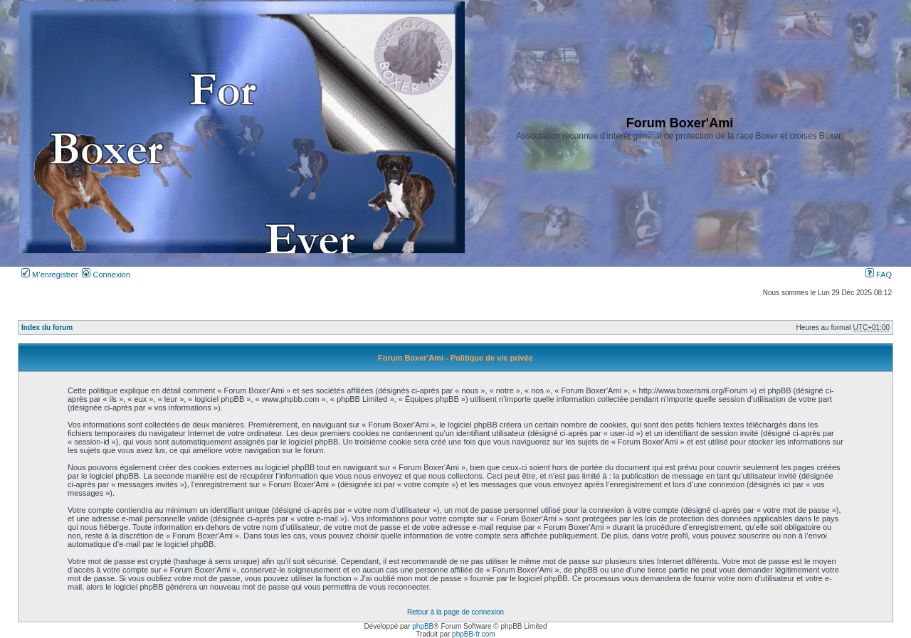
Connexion (106, 274)
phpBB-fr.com (473, 634)
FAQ (878, 274)
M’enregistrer (49, 274)
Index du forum (47, 327)
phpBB (422, 626)
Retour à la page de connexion (455, 612)
